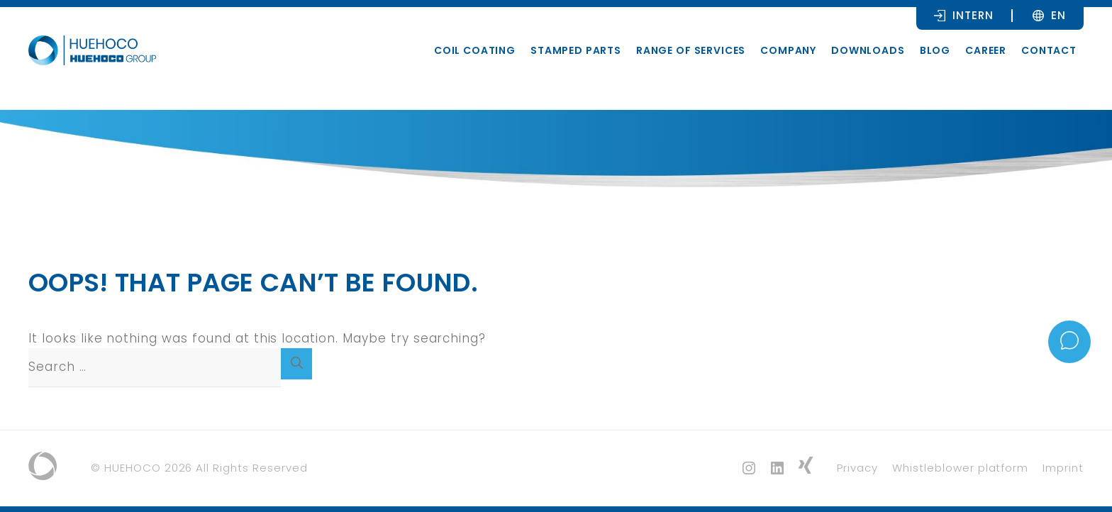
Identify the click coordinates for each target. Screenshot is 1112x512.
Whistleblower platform (960, 467)
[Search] (296, 363)
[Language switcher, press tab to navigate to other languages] (1058, 15)
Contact (1049, 50)
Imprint (1063, 467)
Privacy (857, 467)
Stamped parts (575, 50)
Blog (935, 50)
